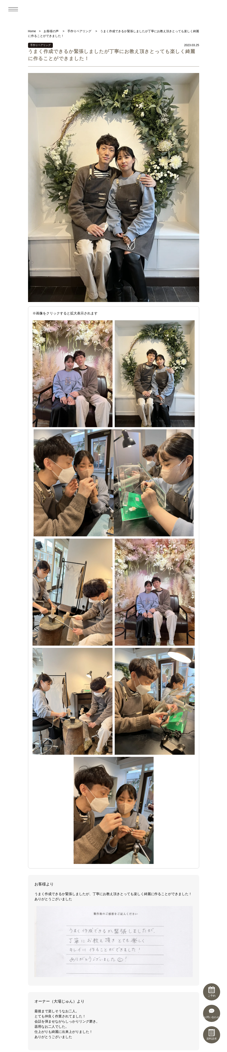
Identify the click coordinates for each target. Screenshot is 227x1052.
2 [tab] (96, 701)
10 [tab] (134, 701)
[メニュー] (13, 9)
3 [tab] (101, 701)
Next (191, 664)
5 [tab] (110, 701)
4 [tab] (106, 701)
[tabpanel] (113, 664)
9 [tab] (129, 701)
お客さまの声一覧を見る (113, 836)
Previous (35, 664)
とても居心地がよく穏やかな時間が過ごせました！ (62, 781)
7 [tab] (120, 701)
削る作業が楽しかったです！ (165, 778)
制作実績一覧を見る (113, 714)
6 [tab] (115, 701)
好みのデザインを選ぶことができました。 (113, 781)
